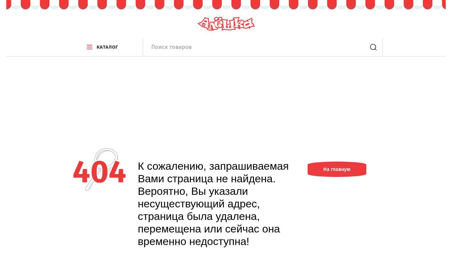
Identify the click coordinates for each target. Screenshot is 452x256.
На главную (337, 169)
